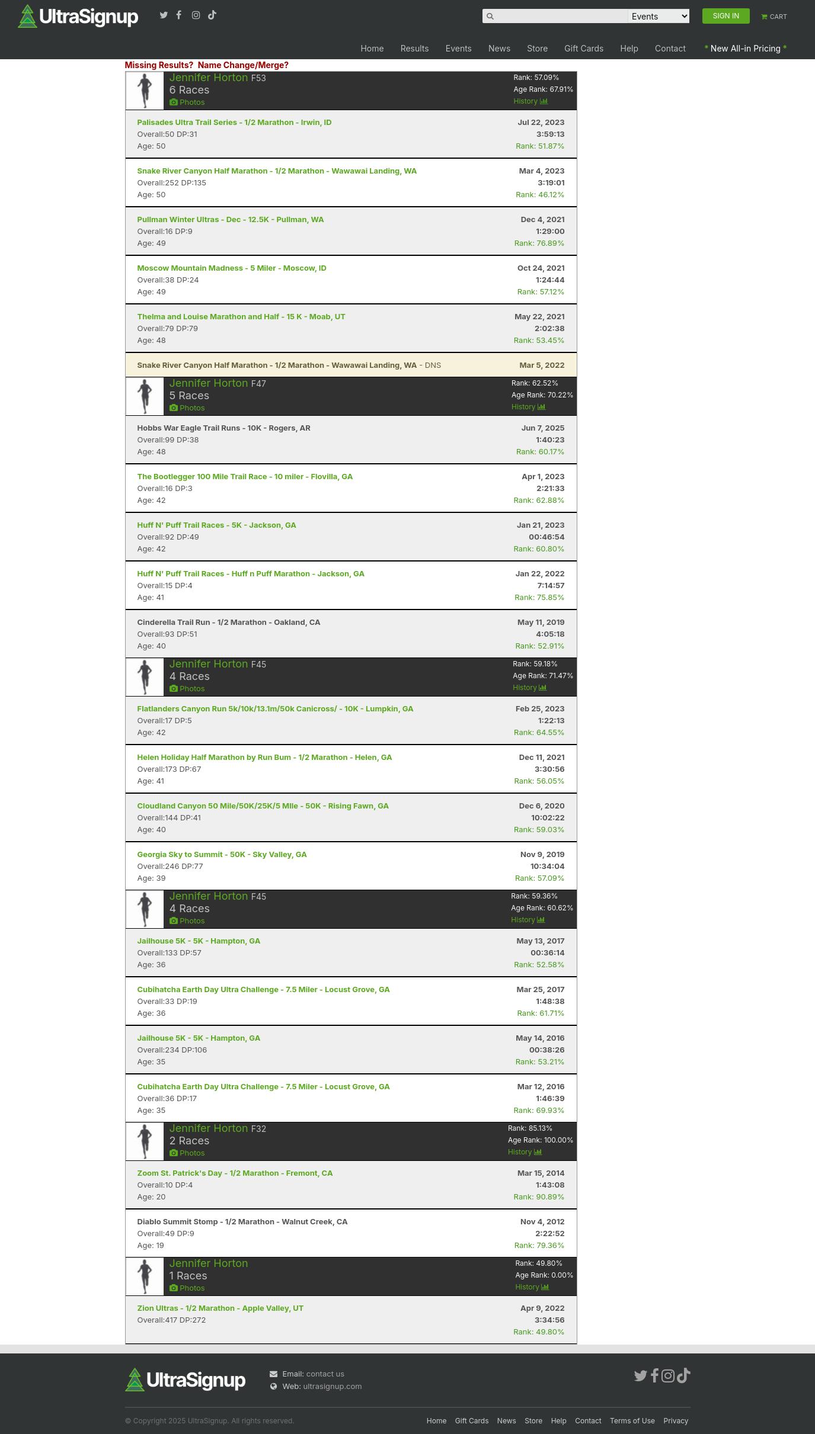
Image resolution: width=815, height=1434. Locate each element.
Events (459, 48)
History (531, 101)
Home (371, 48)
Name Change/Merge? (243, 65)
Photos (187, 102)
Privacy (676, 1420)
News (499, 48)
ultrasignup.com (332, 1386)
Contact (670, 48)
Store (537, 48)
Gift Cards (583, 48)
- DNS (290, 365)
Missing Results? (159, 65)
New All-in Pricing (746, 48)
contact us (325, 1373)
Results (415, 48)
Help (630, 48)
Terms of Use (632, 1420)
